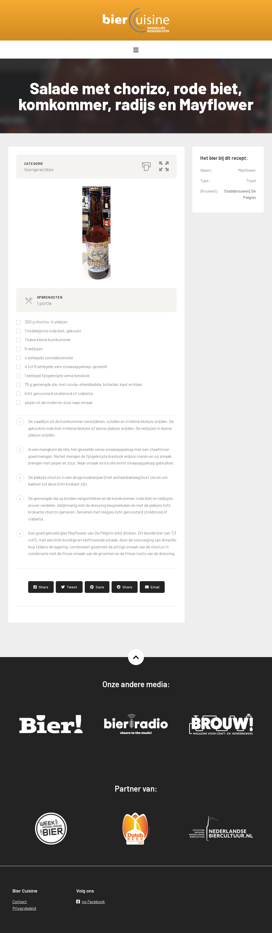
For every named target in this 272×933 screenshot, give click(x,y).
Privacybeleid (24, 908)
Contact (19, 901)
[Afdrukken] (146, 165)
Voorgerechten (39, 169)
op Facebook (90, 901)
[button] (164, 165)
